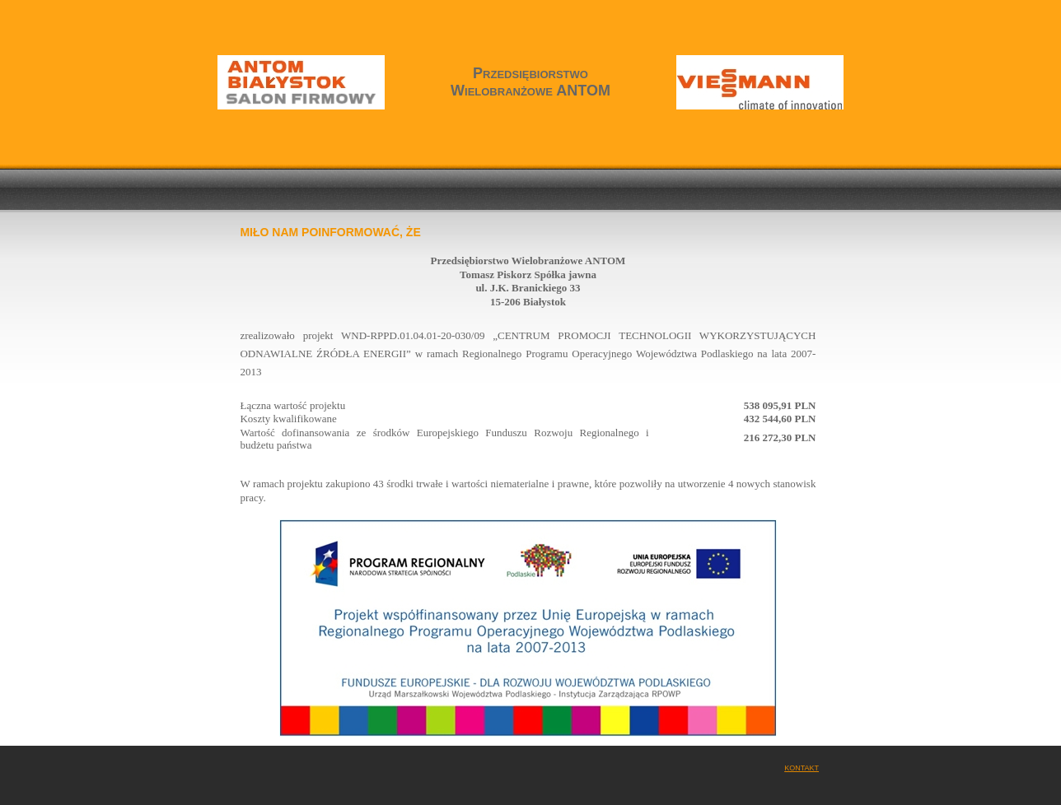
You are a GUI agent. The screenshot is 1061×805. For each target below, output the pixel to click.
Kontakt (801, 768)
